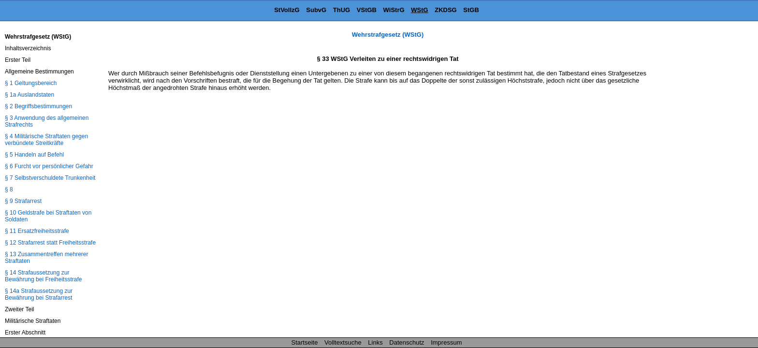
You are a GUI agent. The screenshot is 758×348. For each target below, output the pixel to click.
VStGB (367, 10)
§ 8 (9, 189)
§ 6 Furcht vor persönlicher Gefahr (49, 166)
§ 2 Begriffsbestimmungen (38, 106)
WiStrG (394, 10)
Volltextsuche (343, 342)
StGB (471, 10)
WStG (419, 10)
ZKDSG (446, 10)
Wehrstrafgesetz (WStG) (388, 34)
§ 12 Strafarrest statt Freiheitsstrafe (50, 242)
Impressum (446, 342)
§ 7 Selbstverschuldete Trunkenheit (50, 177)
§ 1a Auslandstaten (29, 94)
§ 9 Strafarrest (23, 201)
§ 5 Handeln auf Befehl (34, 154)
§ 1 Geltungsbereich (31, 83)
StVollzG (286, 10)
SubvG (316, 10)
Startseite (305, 342)
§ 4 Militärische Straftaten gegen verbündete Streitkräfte (46, 139)
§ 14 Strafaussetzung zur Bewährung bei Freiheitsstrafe (43, 276)
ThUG (341, 10)
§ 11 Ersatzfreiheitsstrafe (37, 231)
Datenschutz (406, 342)
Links (375, 342)
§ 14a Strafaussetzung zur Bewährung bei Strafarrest (39, 294)
